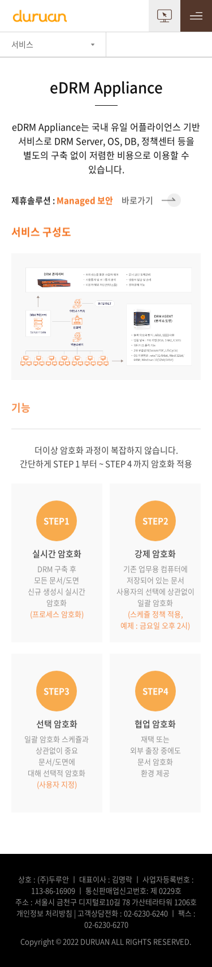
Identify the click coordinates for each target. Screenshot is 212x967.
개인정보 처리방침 (44, 913)
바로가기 (96, 200)
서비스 (22, 44)
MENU (196, 16)
